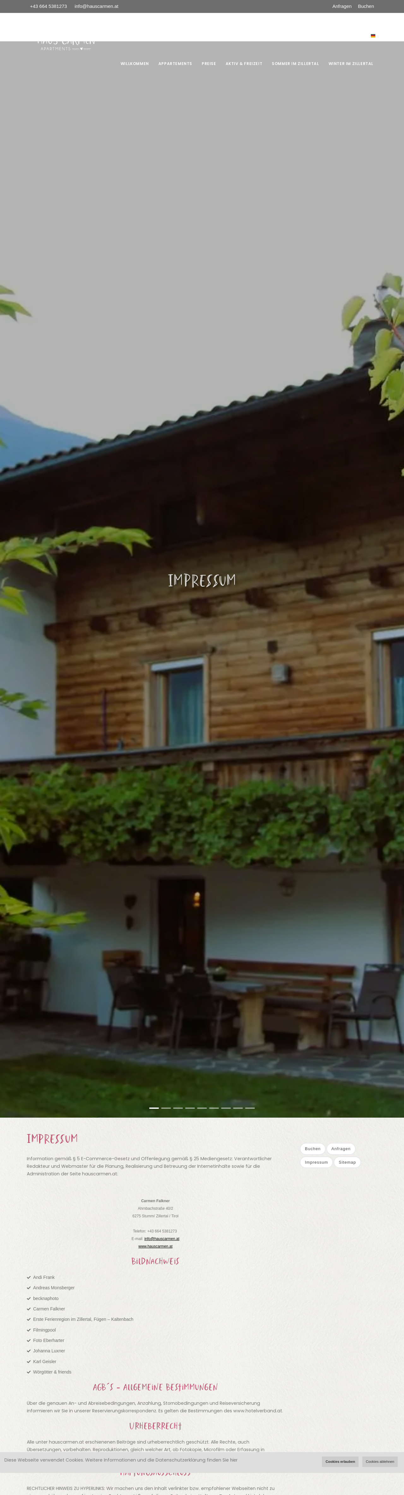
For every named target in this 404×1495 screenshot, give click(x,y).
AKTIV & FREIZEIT (244, 63)
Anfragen (342, 6)
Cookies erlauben (340, 1461)
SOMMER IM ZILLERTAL (295, 63)
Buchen (366, 6)
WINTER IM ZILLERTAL (351, 63)
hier (233, 1460)
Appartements (175, 63)
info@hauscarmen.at (96, 6)
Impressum (316, 1162)
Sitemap (347, 1162)
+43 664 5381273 (49, 6)
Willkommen (135, 63)
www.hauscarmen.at (155, 1246)
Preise (209, 63)
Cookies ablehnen (380, 1461)
